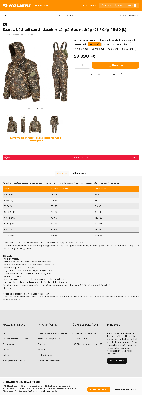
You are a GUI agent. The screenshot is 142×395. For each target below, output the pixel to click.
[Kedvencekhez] (91, 73)
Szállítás (41, 349)
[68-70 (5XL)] (97, 49)
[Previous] (4, 124)
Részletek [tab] (61, 173)
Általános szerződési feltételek (52, 333)
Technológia (8, 344)
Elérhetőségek (45, 355)
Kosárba (115, 65)
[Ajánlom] (99, 73)
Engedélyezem (98, 389)
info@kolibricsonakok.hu (84, 333)
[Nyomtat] (121, 73)
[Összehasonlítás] (106, 73)
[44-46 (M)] (80, 44)
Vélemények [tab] (79, 173)
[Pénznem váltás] (93, 5)
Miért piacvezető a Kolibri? (15, 360)
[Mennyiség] (82, 65)
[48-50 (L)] (94, 44)
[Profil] (118, 5)
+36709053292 (79, 339)
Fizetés (41, 344)
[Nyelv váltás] (85, 5)
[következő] (42, 108)
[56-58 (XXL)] (128, 49)
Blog (5, 333)
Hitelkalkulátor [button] (78, 157)
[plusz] (88, 65)
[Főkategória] (59, 16)
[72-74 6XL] (113, 49)
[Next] (66, 124)
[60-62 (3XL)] (123, 44)
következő (134, 16)
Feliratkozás (117, 361)
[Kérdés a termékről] (114, 73)
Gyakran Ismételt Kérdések (16, 339)
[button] (41, 5)
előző (123, 16)
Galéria (6, 355)
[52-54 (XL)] (108, 44)
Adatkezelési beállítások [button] (49, 360)
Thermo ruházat (70, 16)
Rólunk (6, 349)
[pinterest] (12, 15)
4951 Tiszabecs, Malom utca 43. (87, 344)
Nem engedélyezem (125, 389)
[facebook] (5, 15)
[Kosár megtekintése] (130, 5)
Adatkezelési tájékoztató (50, 339)
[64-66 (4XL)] (81, 49)
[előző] (29, 108)
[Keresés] (107, 5)
